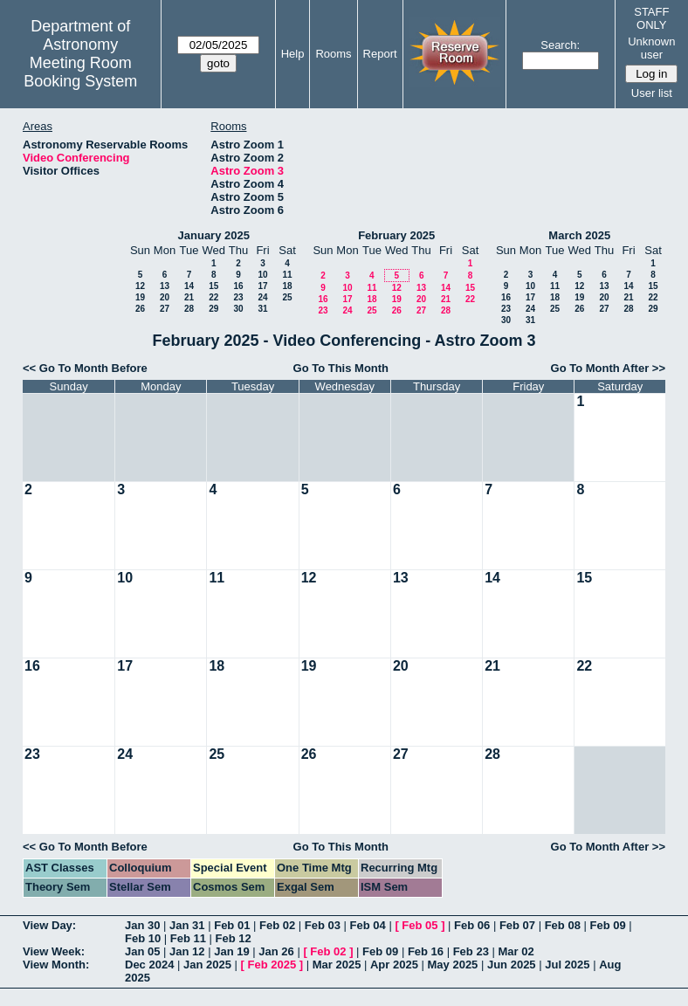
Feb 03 (323, 925)
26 (140, 309)
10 (262, 274)
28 (189, 309)
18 (287, 286)
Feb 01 (232, 925)
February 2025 (396, 235)
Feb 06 (472, 925)
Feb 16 (426, 951)
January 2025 (214, 235)
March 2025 (579, 235)
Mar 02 (515, 951)
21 (189, 297)
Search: (560, 45)
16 (238, 286)
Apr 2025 (394, 964)
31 (262, 309)
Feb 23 (471, 951)
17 (262, 286)
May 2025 (453, 964)
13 (164, 286)
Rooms (333, 53)
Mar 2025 (337, 964)
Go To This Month (341, 368)
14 (189, 286)
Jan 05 (142, 951)
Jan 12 (186, 951)
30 (238, 309)
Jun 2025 (511, 964)
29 (213, 309)
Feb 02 (277, 925)
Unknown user (651, 48)
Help (293, 53)
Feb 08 (563, 925)
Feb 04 (368, 925)
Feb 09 (607, 925)
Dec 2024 (149, 964)
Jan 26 (275, 951)
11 (287, 274)
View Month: (56, 964)
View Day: (49, 925)
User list (651, 93)
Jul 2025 (567, 964)
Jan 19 (231, 951)
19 (140, 297)
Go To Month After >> (608, 368)
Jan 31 (186, 925)
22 (213, 297)
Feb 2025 (272, 964)
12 (140, 286)
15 (213, 286)
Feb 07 (517, 925)
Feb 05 (419, 925)
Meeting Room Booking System (80, 72)
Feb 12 (233, 938)
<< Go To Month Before (85, 368)
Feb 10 (143, 938)
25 (287, 297)
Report (380, 53)
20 (164, 297)
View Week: (54, 951)
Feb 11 (188, 938)
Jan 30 (142, 925)
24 (262, 297)
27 (164, 309)
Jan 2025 (207, 964)
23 (238, 297)
